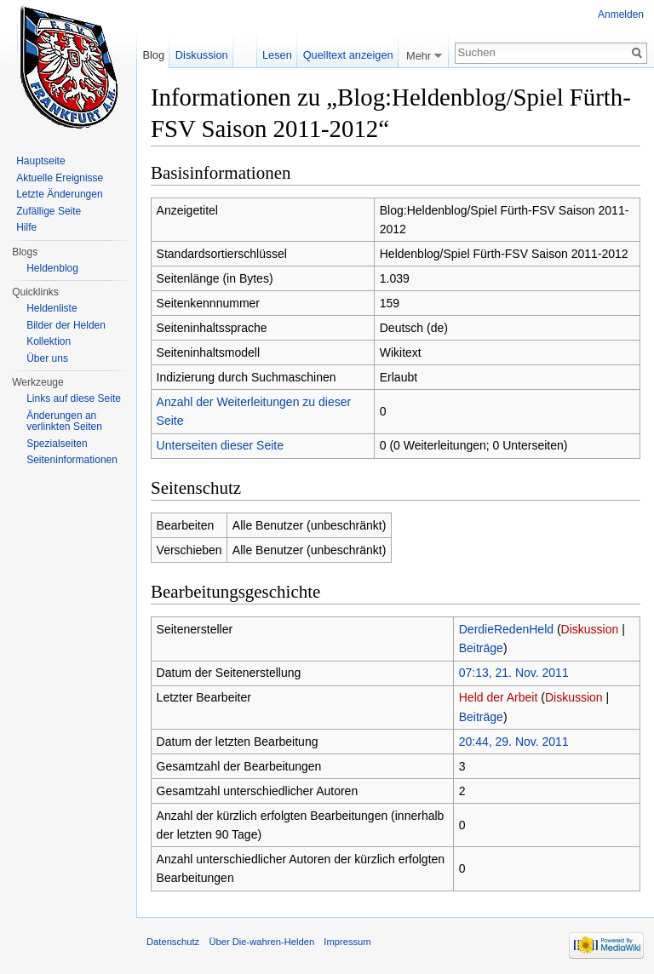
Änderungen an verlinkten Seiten (64, 421)
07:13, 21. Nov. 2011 (514, 672)
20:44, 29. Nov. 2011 (514, 741)
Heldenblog (52, 268)
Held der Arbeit (498, 697)
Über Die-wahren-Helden (261, 942)
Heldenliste (51, 308)
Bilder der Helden (66, 325)
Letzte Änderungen (59, 194)
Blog (153, 55)
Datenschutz (172, 942)
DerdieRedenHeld (506, 629)
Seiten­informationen (72, 460)
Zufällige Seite (48, 211)
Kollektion (48, 341)
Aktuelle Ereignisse (59, 178)
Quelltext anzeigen (348, 55)
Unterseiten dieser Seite (220, 445)
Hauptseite (40, 161)
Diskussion (590, 629)
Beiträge (481, 648)
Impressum (347, 942)
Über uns (47, 358)
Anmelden (621, 14)
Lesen (277, 55)
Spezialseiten (56, 444)
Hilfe (26, 227)
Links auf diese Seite (73, 398)
